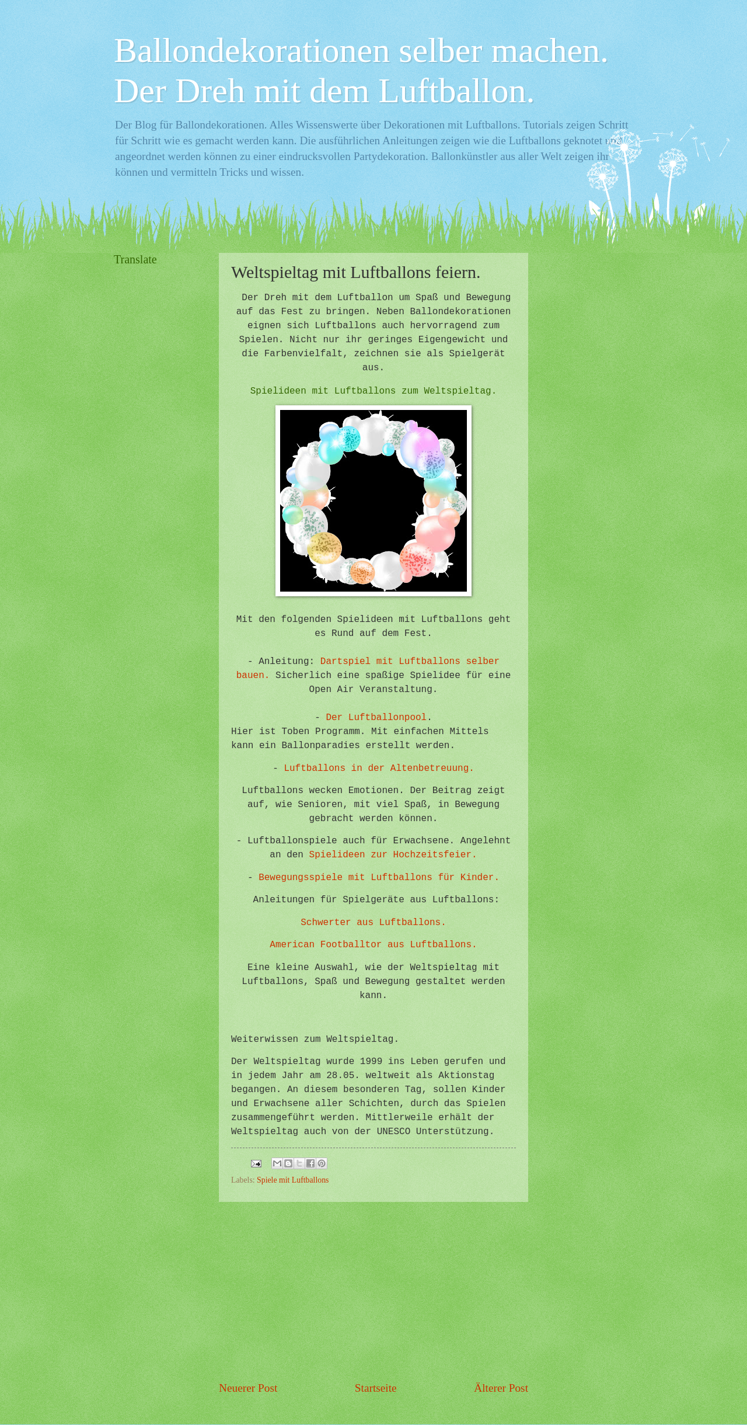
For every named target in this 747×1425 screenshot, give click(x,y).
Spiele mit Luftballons (293, 1180)
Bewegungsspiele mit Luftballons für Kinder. (379, 878)
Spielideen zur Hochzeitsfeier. (393, 855)
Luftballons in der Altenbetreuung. (379, 768)
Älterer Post (501, 1388)
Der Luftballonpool (376, 717)
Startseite (376, 1388)
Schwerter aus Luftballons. (373, 922)
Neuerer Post (248, 1388)
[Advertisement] (373, 1291)
